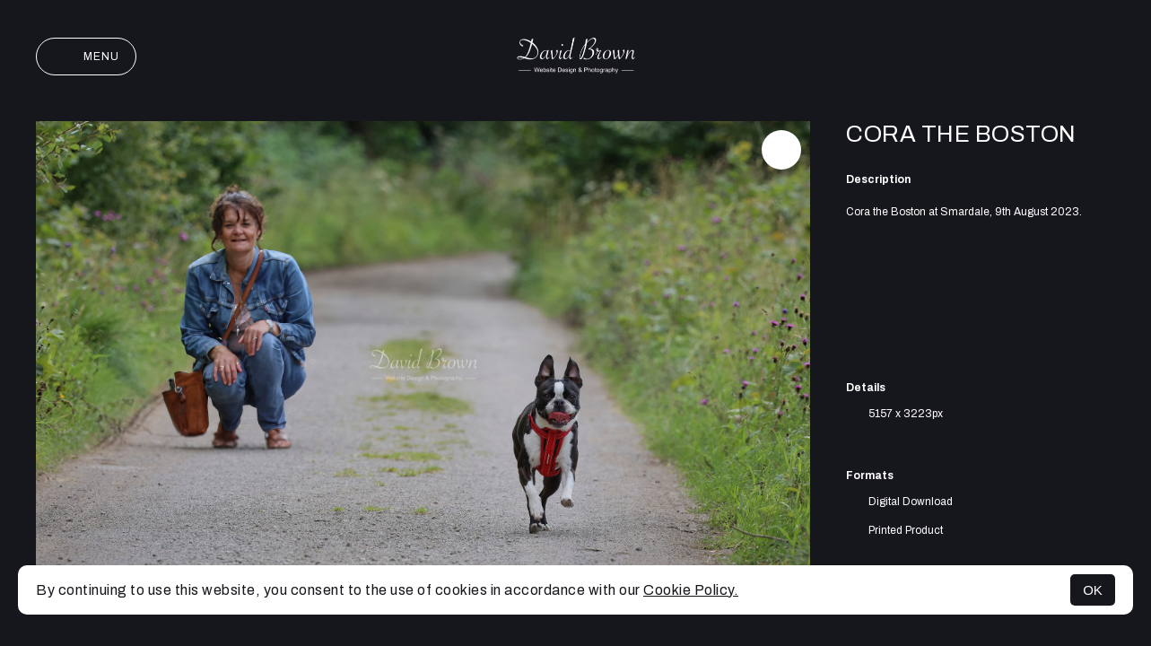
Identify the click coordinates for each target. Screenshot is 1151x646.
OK (1093, 590)
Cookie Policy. (690, 590)
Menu (86, 56)
